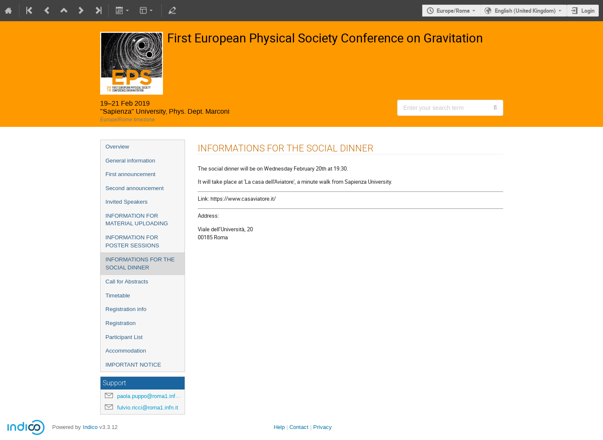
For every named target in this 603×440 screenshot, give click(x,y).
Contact (299, 427)
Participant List (124, 337)
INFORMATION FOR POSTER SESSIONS (133, 241)
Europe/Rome (453, 10)
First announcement (131, 174)
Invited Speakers (127, 202)
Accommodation (126, 351)
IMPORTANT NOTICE (133, 365)
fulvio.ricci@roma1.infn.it (147, 407)
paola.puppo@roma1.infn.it (150, 396)
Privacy (322, 427)
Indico (90, 427)
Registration (121, 323)
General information (130, 160)
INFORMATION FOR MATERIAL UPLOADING (137, 220)
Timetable (118, 295)
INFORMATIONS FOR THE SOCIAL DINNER (140, 263)
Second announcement (135, 188)
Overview (117, 146)
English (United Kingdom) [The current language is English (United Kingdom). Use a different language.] (525, 10)
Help (279, 427)
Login (588, 10)
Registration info (126, 309)
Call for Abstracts (127, 281)
